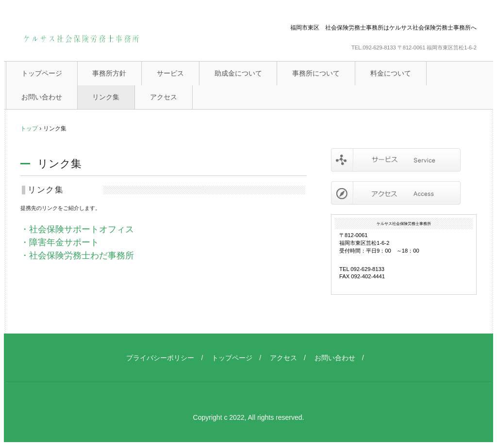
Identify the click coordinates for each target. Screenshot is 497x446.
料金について (390, 73)
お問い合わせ (41, 97)
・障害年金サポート (59, 242)
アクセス (163, 97)
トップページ (41, 73)
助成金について (238, 73)
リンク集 (105, 97)
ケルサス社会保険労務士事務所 (81, 40)
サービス (170, 73)
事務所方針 (109, 73)
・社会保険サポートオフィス (77, 229)
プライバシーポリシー (160, 358)
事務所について (316, 73)
